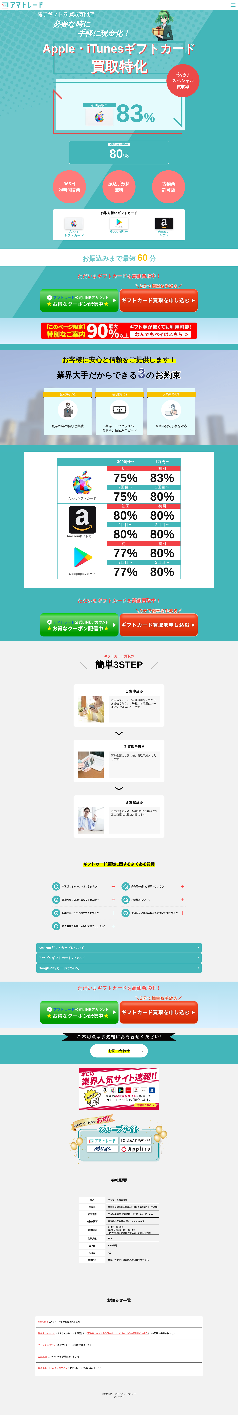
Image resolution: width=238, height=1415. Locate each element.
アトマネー (119, 1397)
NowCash (43, 1322)
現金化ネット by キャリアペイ (52, 1368)
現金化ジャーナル (46, 1333)
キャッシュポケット (47, 1345)
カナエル (42, 1356)
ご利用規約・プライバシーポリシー (119, 1394)
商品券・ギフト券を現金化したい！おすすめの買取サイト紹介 (117, 1333)
